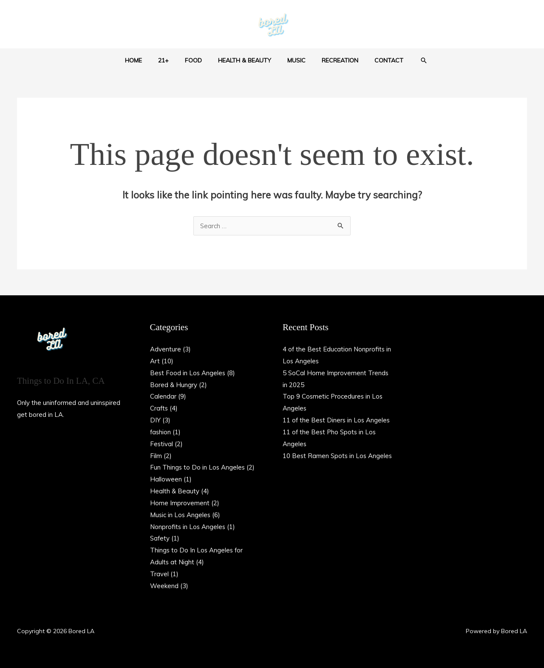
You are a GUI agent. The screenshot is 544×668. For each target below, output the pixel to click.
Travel (159, 574)
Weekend (164, 586)
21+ (172, 60)
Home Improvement (180, 503)
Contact (376, 60)
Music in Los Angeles (181, 515)
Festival (161, 444)
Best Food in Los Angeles (188, 373)
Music (292, 60)
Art (155, 361)
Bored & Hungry (173, 385)
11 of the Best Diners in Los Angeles (337, 420)
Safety (160, 538)
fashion (161, 432)
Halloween (166, 479)
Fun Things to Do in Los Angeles (198, 467)
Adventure (165, 349)
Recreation (331, 60)
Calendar (163, 396)
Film (156, 456)
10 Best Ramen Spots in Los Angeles (338, 456)
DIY (155, 420)
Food (197, 60)
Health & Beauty (244, 60)
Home (146, 60)
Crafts (159, 408)
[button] (409, 60)
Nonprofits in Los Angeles (188, 527)
